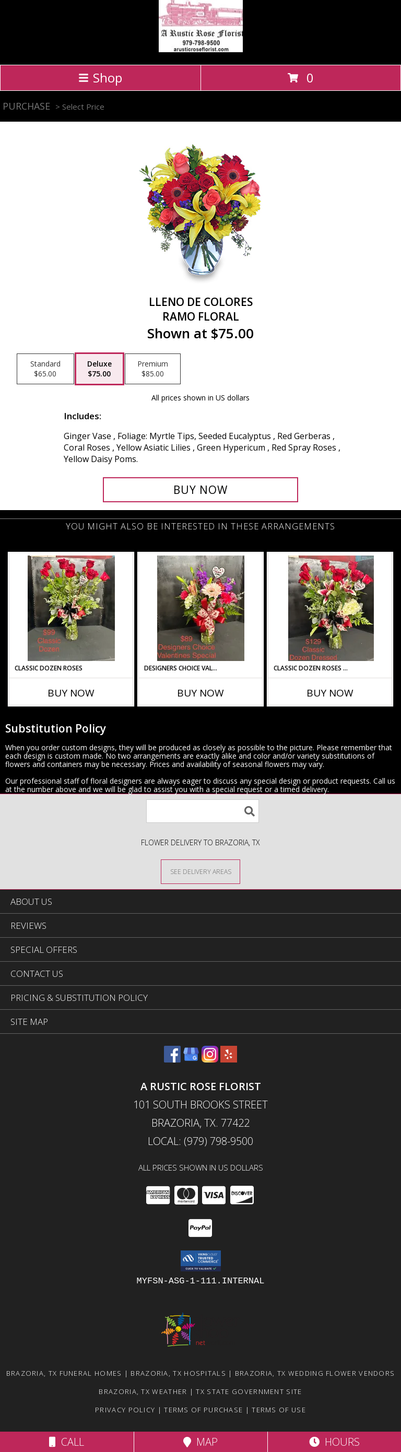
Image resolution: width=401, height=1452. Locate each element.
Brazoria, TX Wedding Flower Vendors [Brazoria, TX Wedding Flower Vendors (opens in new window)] (315, 1373)
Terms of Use (279, 1409)
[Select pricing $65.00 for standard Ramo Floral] (45, 369)
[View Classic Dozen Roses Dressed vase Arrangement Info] (330, 608)
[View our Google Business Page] (191, 1059)
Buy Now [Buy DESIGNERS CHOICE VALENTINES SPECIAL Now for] (200, 693)
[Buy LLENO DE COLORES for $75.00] (200, 489)
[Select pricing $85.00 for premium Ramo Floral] (152, 369)
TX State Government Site (249, 1391)
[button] (201, 1260)
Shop (100, 77)
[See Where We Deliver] (200, 871)
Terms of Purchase (203, 1409)
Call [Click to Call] (66, 1442)
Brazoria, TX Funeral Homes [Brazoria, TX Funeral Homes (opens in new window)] (64, 1373)
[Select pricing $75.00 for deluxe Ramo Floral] (99, 369)
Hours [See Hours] (334, 1442)
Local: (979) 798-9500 (200, 1141)
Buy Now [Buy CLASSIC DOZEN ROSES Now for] (71, 693)
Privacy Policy (125, 1409)
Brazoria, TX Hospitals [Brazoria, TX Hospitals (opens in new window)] (178, 1373)
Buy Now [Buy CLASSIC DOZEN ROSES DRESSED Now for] (329, 693)
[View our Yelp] (228, 1059)
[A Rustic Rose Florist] (201, 49)
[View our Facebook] (172, 1059)
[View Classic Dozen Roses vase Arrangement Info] (71, 608)
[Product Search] (202, 811)
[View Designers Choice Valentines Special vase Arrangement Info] (200, 608)
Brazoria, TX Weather (143, 1391)
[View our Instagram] (210, 1059)
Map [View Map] (200, 1442)
